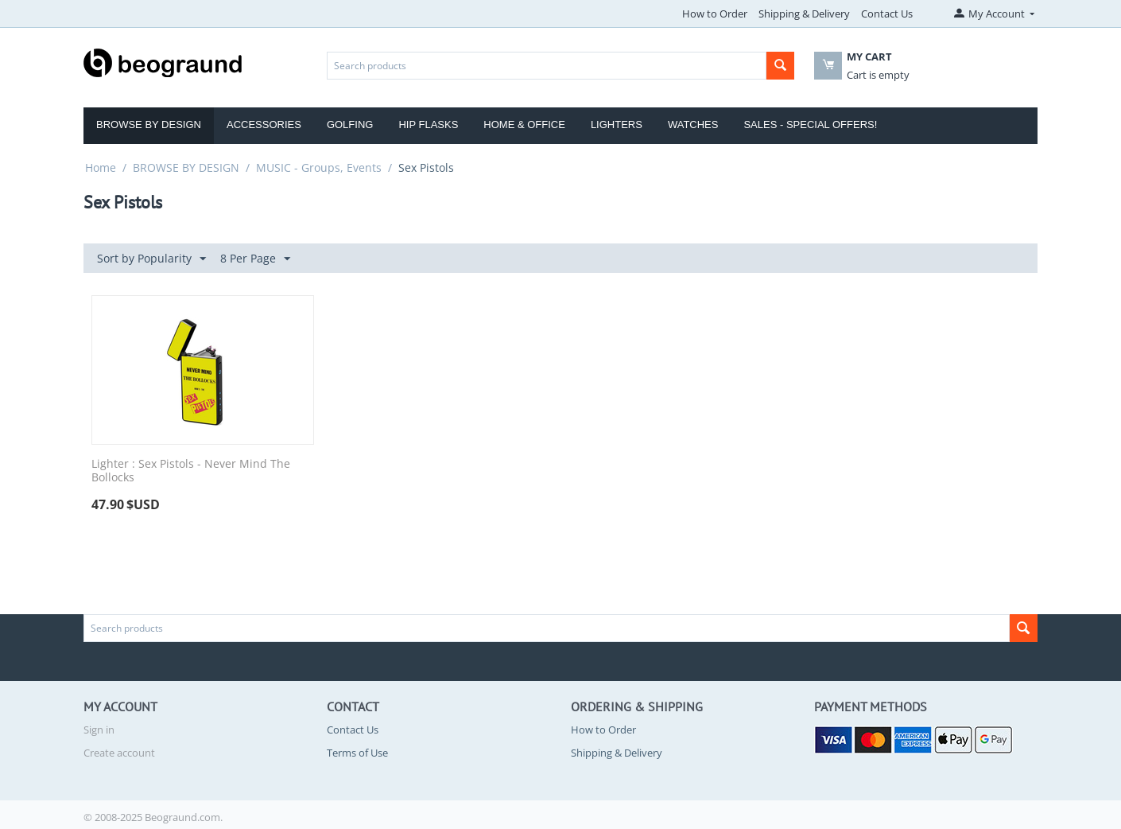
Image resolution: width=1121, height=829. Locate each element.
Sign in (98, 729)
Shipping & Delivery (804, 13)
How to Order (714, 13)
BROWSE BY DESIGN (186, 167)
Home (100, 167)
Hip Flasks (428, 124)
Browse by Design (148, 124)
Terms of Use (357, 752)
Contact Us (887, 13)
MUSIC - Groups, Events (319, 167)
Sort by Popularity (151, 259)
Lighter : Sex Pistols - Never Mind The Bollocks (190, 471)
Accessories (264, 124)
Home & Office (524, 124)
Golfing (350, 124)
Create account (119, 752)
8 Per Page (255, 259)
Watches (693, 124)
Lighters (616, 124)
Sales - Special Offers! (810, 124)
